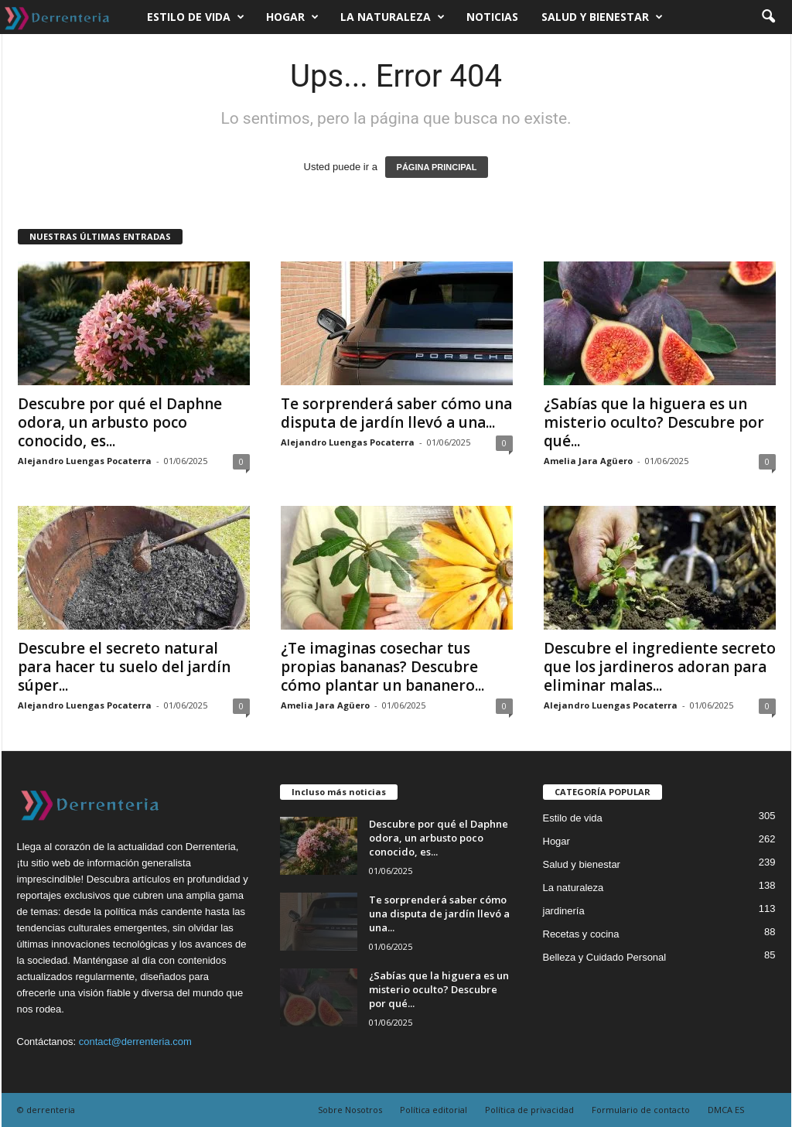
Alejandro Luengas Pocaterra (85, 460)
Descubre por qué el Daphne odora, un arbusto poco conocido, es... (120, 422)
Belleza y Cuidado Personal (605, 957)
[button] (768, 17)
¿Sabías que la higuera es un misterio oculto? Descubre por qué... (654, 422)
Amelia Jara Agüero (588, 460)
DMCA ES (726, 1109)
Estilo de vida (195, 17)
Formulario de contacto (641, 1109)
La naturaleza (392, 17)
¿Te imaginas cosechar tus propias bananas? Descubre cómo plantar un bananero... (382, 666)
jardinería (564, 911)
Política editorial (433, 1109)
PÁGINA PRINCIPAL (437, 167)
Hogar (292, 17)
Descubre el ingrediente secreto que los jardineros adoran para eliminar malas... (660, 666)
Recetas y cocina (581, 934)
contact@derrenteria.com (135, 1041)
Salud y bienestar (602, 17)
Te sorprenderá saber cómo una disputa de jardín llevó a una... (396, 413)
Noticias (492, 16)
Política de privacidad (529, 1109)
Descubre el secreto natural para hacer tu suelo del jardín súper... (124, 666)
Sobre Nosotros (350, 1109)
